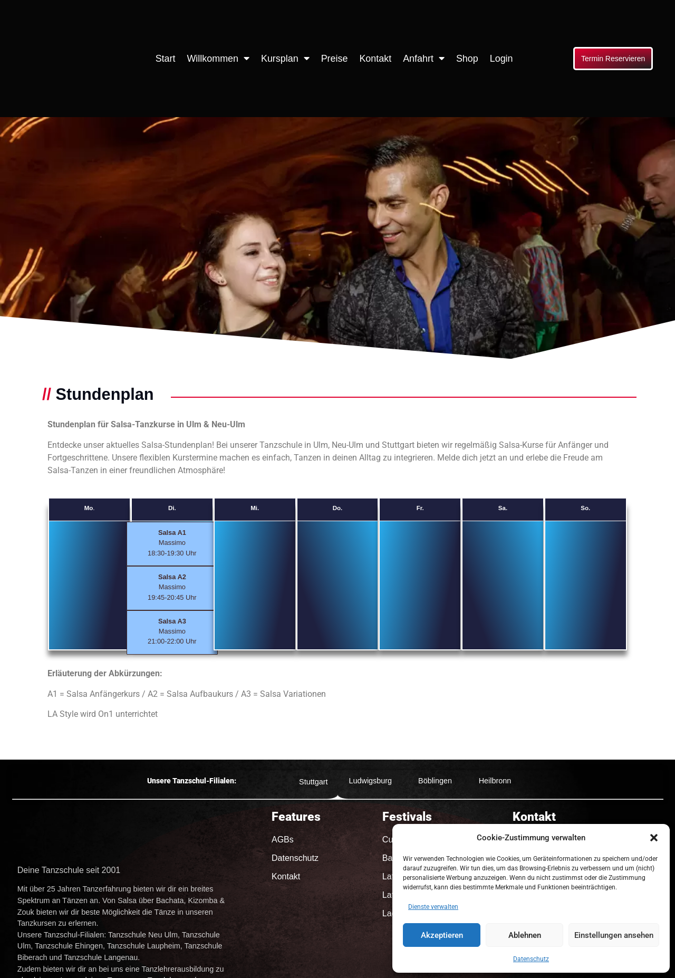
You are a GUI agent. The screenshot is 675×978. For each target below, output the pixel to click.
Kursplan (285, 59)
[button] (654, 837)
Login (501, 58)
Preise (334, 58)
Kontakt (375, 58)
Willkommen (218, 59)
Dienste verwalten (433, 906)
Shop (467, 58)
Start (166, 58)
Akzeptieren (442, 935)
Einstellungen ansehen (613, 935)
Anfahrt (424, 59)
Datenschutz (531, 959)
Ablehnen (524, 935)
